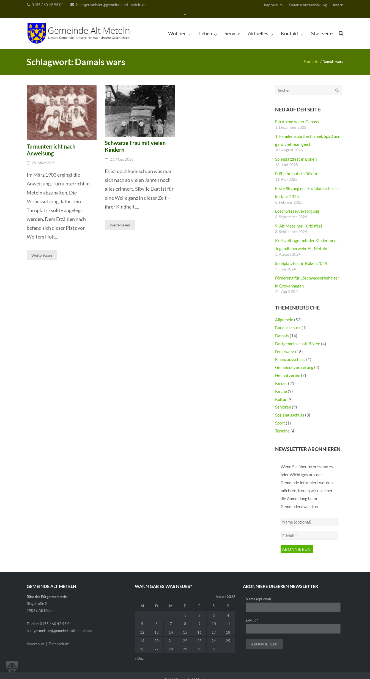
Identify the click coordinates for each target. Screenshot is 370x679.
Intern (338, 5)
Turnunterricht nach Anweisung (51, 143)
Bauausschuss (288, 320)
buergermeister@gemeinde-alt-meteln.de (111, 5)
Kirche (281, 384)
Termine (282, 423)
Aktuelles (258, 26)
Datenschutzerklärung (308, 5)
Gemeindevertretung (294, 360)
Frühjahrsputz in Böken (296, 166)
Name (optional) (258, 592)
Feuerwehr (284, 344)
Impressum (273, 5)
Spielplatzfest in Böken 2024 (301, 256)
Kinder (281, 376)
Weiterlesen (41, 248)
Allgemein (284, 312)
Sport (280, 416)
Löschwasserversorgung (297, 204)
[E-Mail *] (309, 529)
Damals (282, 328)
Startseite (322, 26)
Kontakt (289, 26)
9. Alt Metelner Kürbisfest (298, 218)
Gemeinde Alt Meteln (191, 672)
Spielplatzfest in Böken (296, 151)
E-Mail (252, 613)
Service (232, 26)
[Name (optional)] (309, 515)
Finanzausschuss (290, 352)
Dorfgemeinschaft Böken (297, 336)
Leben (205, 26)
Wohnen (177, 26)
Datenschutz (59, 637)
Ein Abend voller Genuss (297, 114)
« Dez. (139, 651)
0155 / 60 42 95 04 (48, 5)
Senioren (283, 400)
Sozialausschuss (289, 408)
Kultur (281, 392)
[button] (12, 667)
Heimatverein (287, 368)
